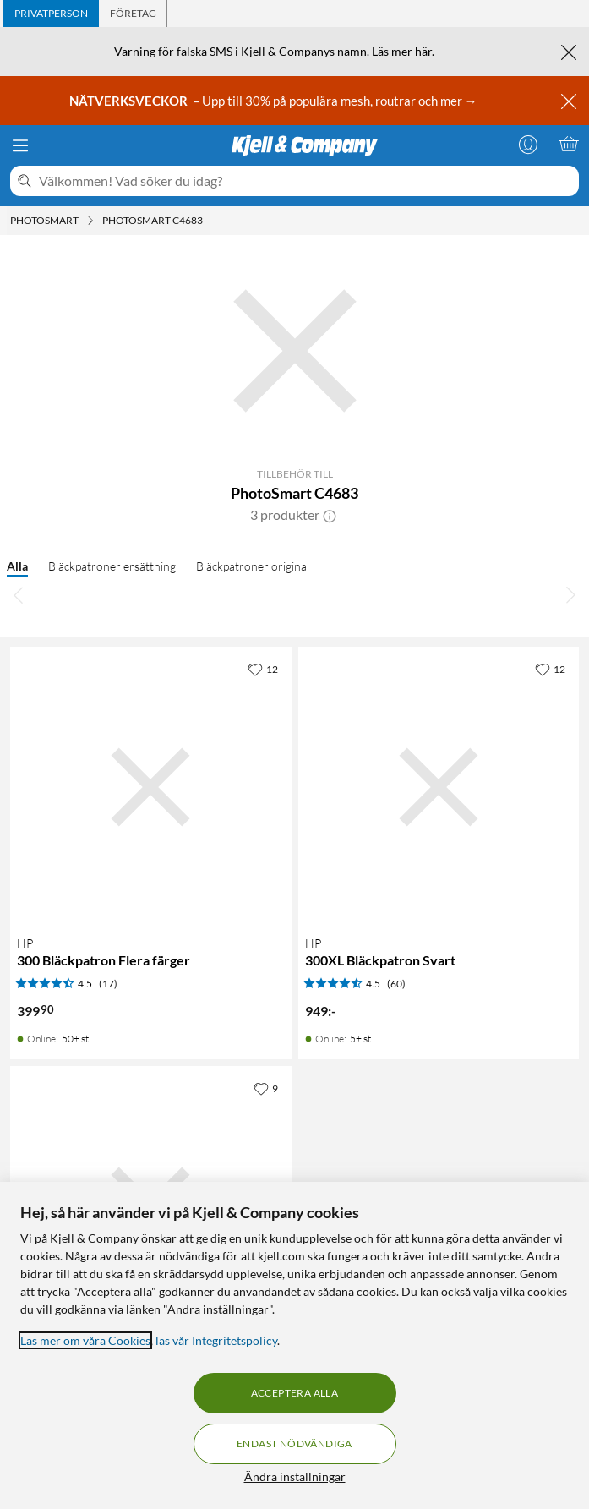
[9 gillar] (266, 1088)
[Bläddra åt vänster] (18, 594)
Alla (17, 566)
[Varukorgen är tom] (568, 143)
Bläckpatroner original (252, 566)
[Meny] (20, 145)
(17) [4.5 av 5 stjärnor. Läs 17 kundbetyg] (108, 983)
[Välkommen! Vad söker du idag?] (305, 181)
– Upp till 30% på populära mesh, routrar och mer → (274, 100)
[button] (329, 515)
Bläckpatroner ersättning (112, 566)
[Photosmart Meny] (90, 220)
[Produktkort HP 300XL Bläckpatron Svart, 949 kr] (439, 787)
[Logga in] (528, 143)
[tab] (51, 13)
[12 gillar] (263, 669)
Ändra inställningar (295, 1476)
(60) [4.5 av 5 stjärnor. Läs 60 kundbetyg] (396, 983)
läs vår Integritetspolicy (216, 1340)
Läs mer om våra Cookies (85, 1340)
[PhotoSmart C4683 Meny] (208, 220)
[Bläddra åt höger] (570, 594)
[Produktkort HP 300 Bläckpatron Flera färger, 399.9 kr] (151, 787)
